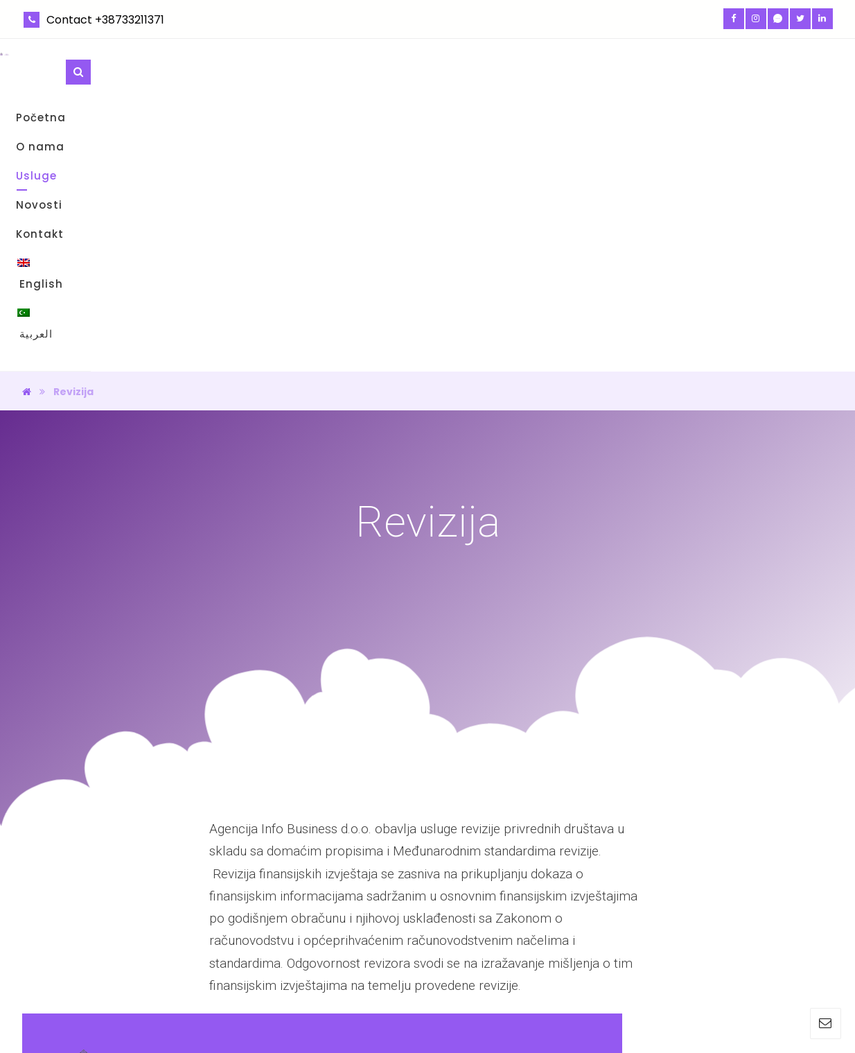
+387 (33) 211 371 (698, 940)
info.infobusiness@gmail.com (728, 918)
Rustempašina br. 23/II (712, 896)
